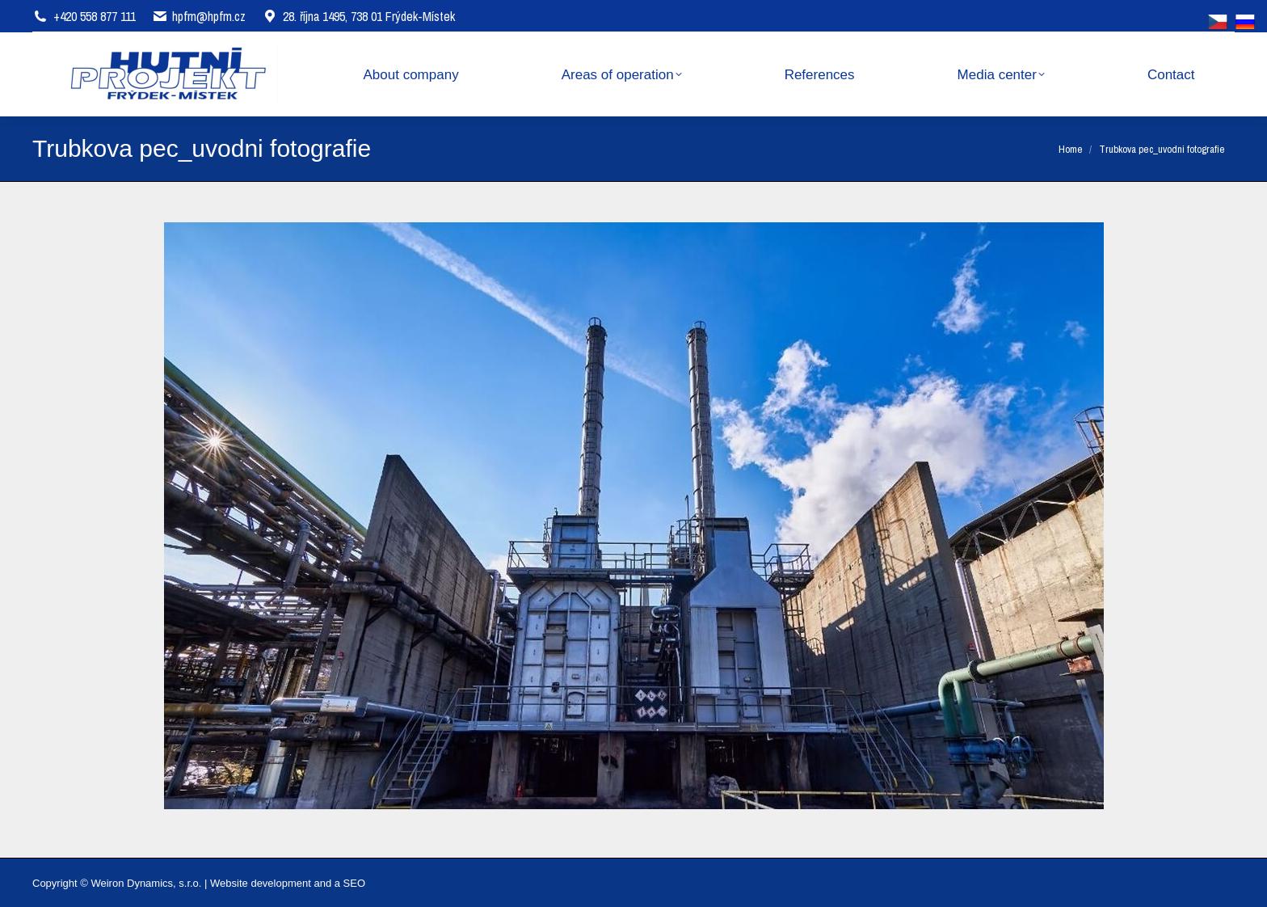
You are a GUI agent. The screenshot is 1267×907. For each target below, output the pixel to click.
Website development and (270, 883)
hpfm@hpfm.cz (209, 16)
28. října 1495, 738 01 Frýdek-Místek (358, 16)
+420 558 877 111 (94, 16)
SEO (354, 883)
